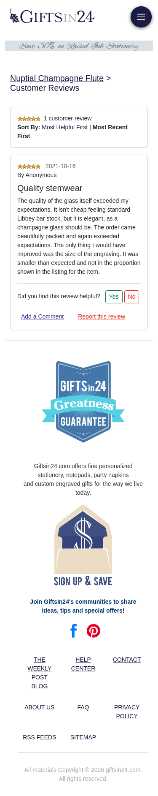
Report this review (101, 316)
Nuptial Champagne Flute (57, 78)
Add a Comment (42, 316)
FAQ (83, 707)
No (132, 296)
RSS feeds (39, 737)
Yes (114, 296)
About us (39, 707)
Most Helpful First (65, 127)
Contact (127, 659)
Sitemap (83, 737)
